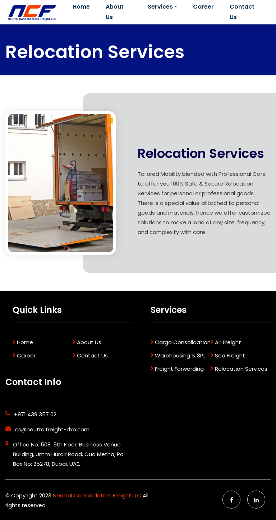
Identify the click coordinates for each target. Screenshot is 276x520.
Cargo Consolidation (183, 342)
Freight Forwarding (179, 369)
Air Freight (228, 342)
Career (203, 7)
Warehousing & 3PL (180, 355)
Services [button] (160, 7)
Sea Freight (230, 355)
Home (83, 6)
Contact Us (242, 12)
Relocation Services (241, 369)
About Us (115, 12)
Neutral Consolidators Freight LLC (98, 495)
